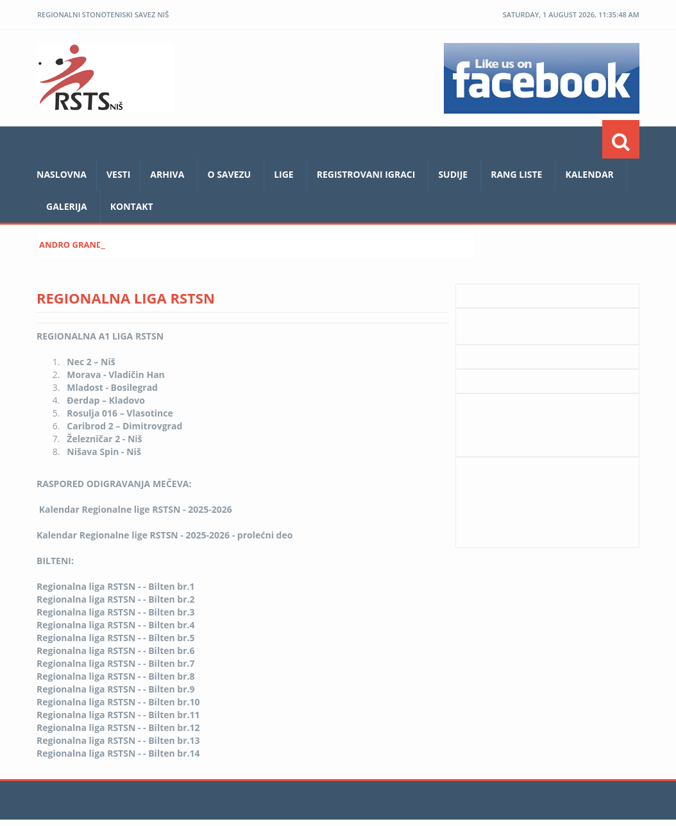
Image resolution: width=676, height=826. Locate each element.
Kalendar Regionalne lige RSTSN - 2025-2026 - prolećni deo (164, 535)
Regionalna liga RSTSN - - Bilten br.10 (118, 702)
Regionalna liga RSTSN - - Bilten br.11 (118, 715)
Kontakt (131, 206)
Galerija (66, 206)
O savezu (229, 174)
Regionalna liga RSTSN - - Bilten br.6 (116, 650)
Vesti (118, 174)
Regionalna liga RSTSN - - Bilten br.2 (116, 599)
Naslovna (62, 174)
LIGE (284, 174)
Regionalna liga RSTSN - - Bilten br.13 (118, 740)
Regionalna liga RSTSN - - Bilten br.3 (116, 612)
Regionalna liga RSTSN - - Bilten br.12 (118, 727)
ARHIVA (167, 174)
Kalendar (589, 174)
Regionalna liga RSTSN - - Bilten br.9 (116, 689)
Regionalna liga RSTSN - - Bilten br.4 (116, 625)
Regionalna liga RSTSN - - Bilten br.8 (116, 676)
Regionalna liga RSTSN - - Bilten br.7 (116, 663)
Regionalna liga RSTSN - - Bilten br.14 (118, 753)
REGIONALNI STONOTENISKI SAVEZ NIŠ (103, 14)
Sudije (453, 174)
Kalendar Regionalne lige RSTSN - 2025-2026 (135, 509)
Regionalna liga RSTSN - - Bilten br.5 (116, 638)
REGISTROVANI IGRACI (366, 174)
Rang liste (516, 174)
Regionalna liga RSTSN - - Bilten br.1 (116, 586)
